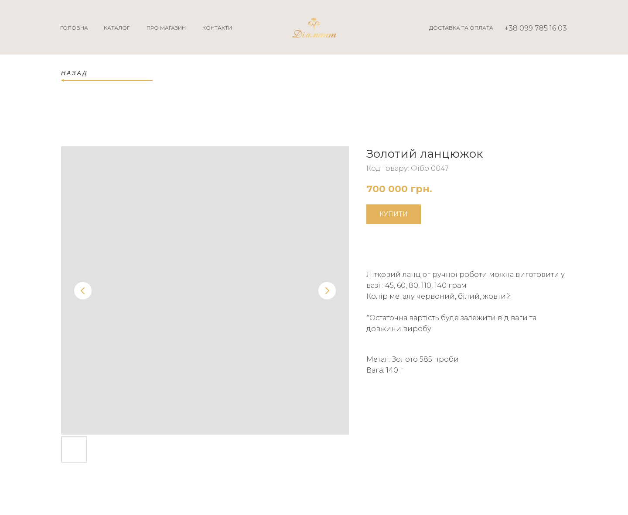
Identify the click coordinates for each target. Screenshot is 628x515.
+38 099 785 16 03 (536, 28)
